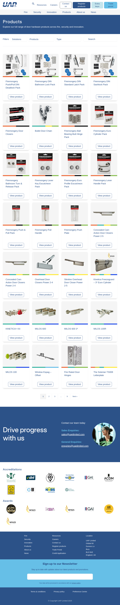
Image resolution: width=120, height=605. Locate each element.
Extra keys (97, 5)
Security (27, 539)
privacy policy (76, 583)
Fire (25, 536)
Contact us (65, 5)
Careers (53, 5)
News (26, 553)
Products (27, 546)
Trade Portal (57, 550)
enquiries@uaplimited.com (74, 446)
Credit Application (59, 553)
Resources (42, 5)
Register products (81, 5)
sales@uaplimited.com (73, 434)
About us (27, 550)
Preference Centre (80, 592)
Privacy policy (59, 592)
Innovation (28, 543)
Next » (75, 396)
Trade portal (110, 5)
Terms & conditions (38, 592)
